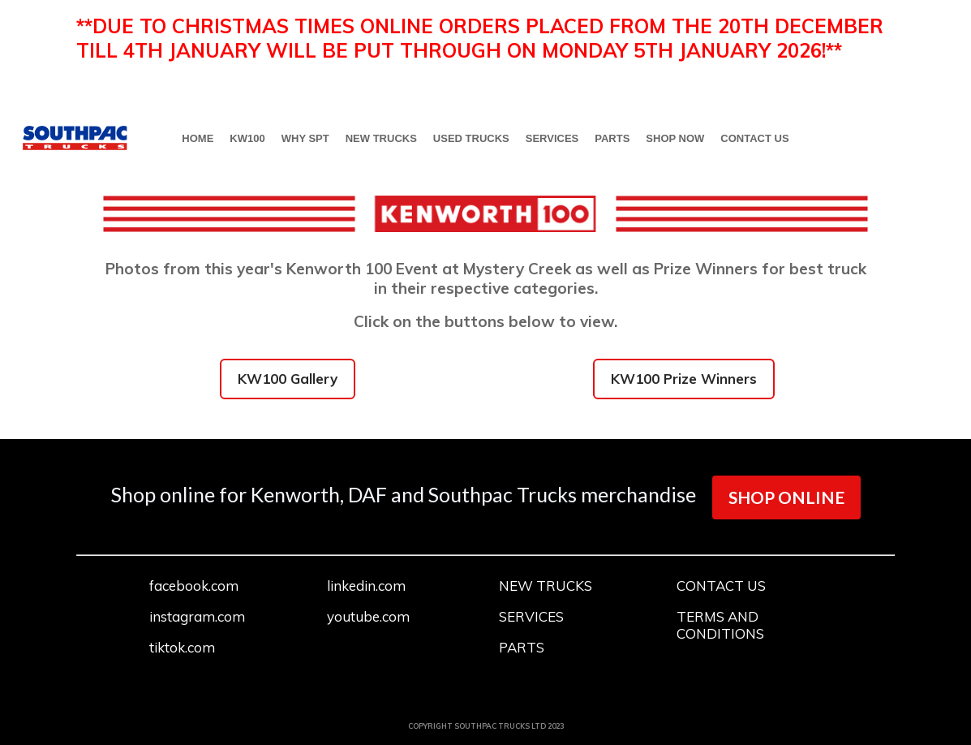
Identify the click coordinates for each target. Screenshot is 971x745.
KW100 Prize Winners (684, 378)
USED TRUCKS (471, 138)
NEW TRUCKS (381, 138)
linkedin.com (366, 585)
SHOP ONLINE (786, 497)
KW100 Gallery (287, 378)
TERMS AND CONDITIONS (720, 625)
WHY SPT (305, 138)
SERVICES (552, 138)
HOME (197, 138)
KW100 (247, 138)
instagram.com (197, 616)
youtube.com (368, 616)
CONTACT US (754, 138)
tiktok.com (182, 647)
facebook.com (193, 585)
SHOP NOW (675, 138)
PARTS (612, 138)
